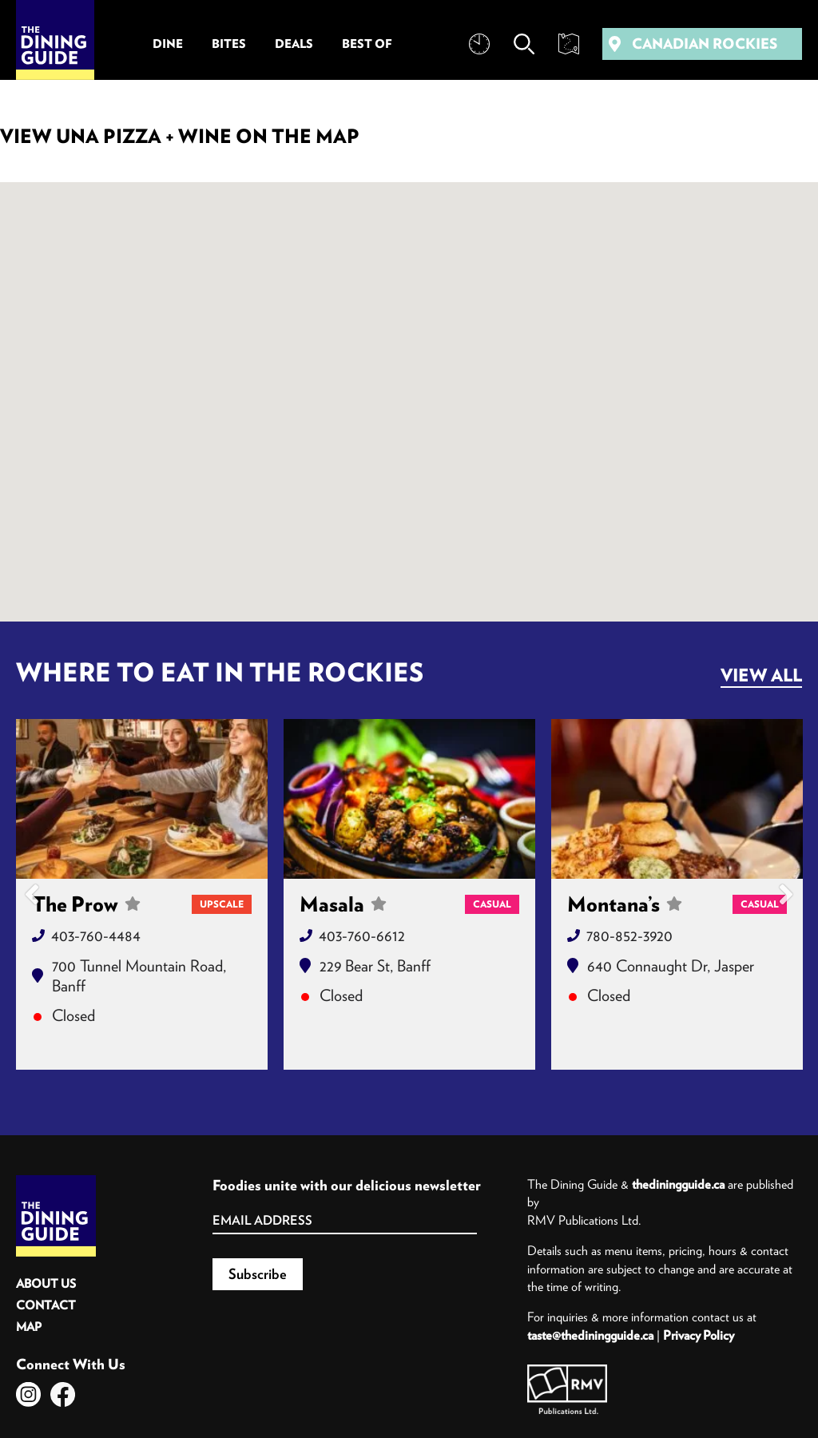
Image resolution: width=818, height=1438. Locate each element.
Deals (294, 43)
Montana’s (624, 904)
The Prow (86, 904)
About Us (46, 1283)
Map (29, 1326)
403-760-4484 (96, 935)
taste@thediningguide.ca (590, 1335)
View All (761, 675)
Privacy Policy (698, 1335)
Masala (343, 904)
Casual (492, 904)
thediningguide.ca (678, 1184)
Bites (229, 43)
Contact (46, 1305)
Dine (168, 43)
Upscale (222, 904)
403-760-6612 (362, 935)
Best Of (367, 43)
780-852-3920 (629, 935)
